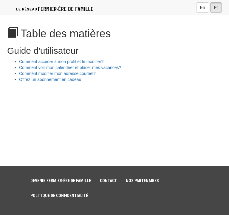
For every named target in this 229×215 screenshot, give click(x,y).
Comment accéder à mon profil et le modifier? (61, 61)
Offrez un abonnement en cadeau (50, 79)
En (202, 7)
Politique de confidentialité (59, 195)
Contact (108, 180)
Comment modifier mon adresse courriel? (57, 73)
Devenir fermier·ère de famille (60, 180)
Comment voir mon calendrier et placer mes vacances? (70, 67)
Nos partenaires (142, 180)
